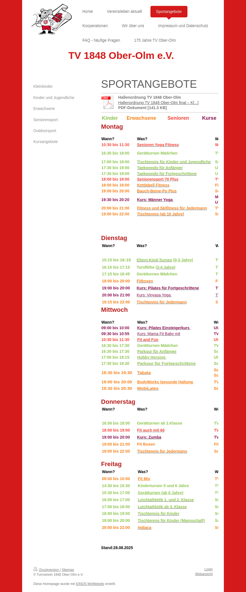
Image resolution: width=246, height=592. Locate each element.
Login (209, 569)
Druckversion (46, 570)
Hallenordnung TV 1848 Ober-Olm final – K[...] (158, 102)
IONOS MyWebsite (90, 584)
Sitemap (68, 570)
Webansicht (204, 574)
